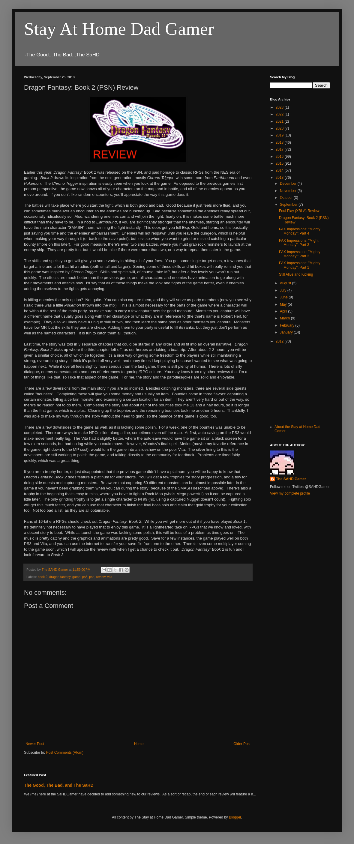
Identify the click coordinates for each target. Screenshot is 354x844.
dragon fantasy (59, 577)
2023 (280, 107)
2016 (280, 156)
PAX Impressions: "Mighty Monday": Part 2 (299, 254)
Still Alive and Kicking (296, 274)
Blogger (235, 817)
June (284, 297)
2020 (280, 128)
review (101, 577)
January (287, 332)
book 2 (42, 577)
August (286, 283)
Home (139, 744)
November (289, 191)
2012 (280, 341)
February (287, 325)
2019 (280, 135)
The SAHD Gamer (291, 479)
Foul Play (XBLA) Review (299, 211)
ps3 (84, 577)
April (284, 311)
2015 (280, 163)
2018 (280, 142)
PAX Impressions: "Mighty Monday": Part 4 (299, 231)
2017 (280, 149)
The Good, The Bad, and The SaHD (59, 785)
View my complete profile (290, 493)
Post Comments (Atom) (64, 752)
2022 (280, 114)
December (289, 183)
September (289, 204)
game (76, 577)
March (285, 318)
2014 (280, 170)
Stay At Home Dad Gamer (119, 29)
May (284, 304)
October (287, 198)
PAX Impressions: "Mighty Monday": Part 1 (299, 265)
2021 (280, 121)
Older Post (241, 744)
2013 (280, 177)
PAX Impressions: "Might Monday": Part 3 (298, 242)
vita (109, 577)
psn (91, 577)
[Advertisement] (300, 383)
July (283, 290)
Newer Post (35, 744)
